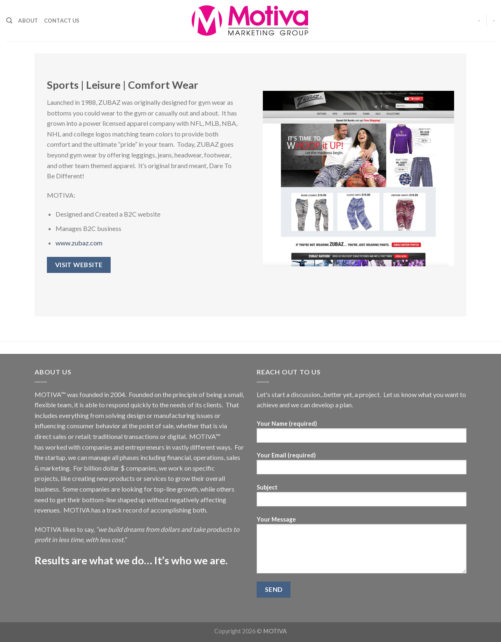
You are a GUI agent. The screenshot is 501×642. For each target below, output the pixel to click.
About (28, 20)
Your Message (361, 547)
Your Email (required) (361, 466)
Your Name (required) (361, 434)
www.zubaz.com (79, 243)
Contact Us (62, 20)
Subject (361, 498)
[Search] (9, 20)
